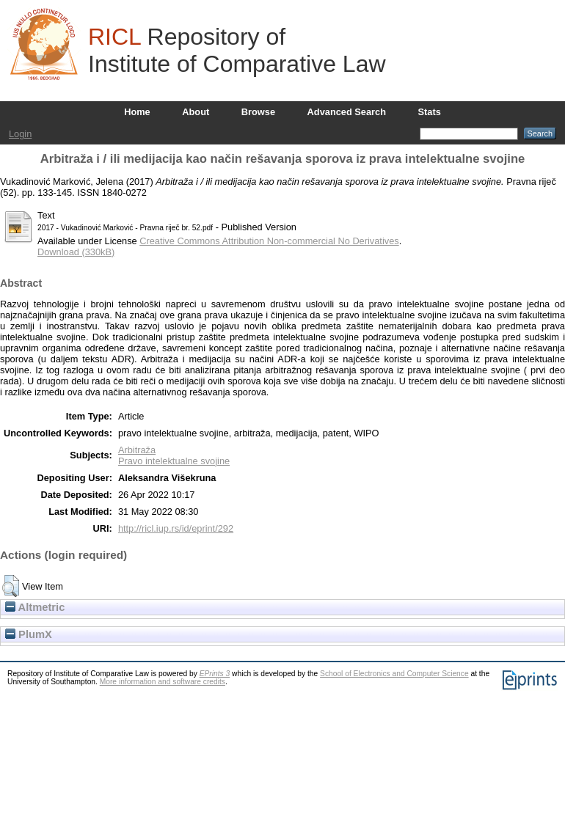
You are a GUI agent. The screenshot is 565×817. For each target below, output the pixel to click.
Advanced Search (346, 111)
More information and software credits (162, 682)
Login (20, 133)
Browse (258, 111)
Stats (429, 111)
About (195, 111)
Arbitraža (137, 449)
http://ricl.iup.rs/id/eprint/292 (175, 528)
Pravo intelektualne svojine (174, 460)
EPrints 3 (215, 674)
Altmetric (35, 607)
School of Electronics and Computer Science (394, 674)
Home (137, 111)
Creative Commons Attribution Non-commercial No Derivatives (268, 240)
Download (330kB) (75, 251)
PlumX (28, 634)
